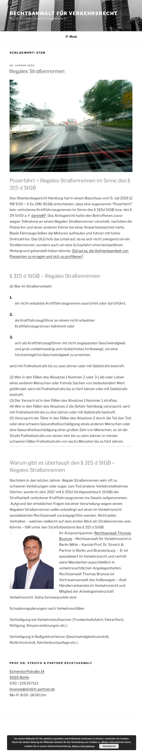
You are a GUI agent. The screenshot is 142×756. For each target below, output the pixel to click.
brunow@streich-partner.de (32, 689)
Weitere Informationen (83, 746)
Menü (71, 36)
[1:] (45, 215)
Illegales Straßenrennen (37, 71)
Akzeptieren (109, 746)
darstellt (38, 215)
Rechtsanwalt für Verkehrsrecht (64, 13)
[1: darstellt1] (82, 256)
